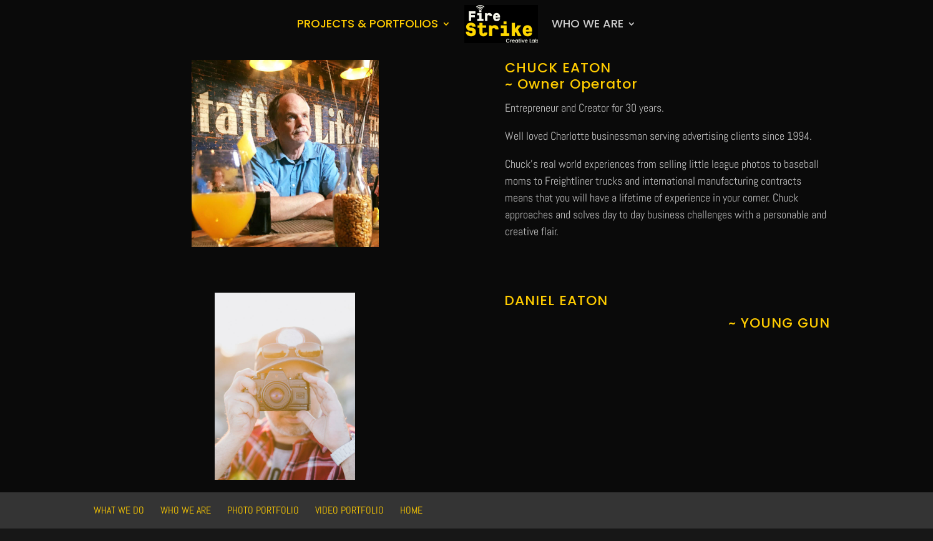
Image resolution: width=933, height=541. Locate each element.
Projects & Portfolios (367, 23)
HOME (411, 510)
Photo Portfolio (263, 510)
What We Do (119, 510)
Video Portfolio (349, 510)
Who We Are (587, 23)
